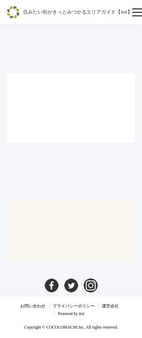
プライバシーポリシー (74, 306)
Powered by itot (71, 313)
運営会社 (110, 306)
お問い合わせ (32, 306)
